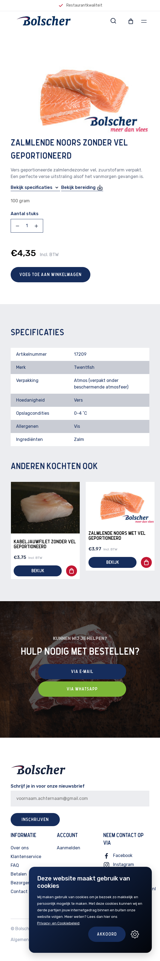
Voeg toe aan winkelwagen (50, 274)
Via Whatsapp (82, 689)
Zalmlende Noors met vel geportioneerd (117, 536)
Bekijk (37, 571)
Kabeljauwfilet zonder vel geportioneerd (45, 544)
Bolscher (24, 928)
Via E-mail (82, 671)
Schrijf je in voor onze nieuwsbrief (48, 786)
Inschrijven (35, 819)
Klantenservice (26, 856)
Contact (19, 891)
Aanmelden (68, 847)
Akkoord (107, 934)
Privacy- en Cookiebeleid (58, 923)
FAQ (15, 865)
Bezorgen (21, 882)
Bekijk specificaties (35, 187)
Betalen (19, 874)
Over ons (20, 847)
